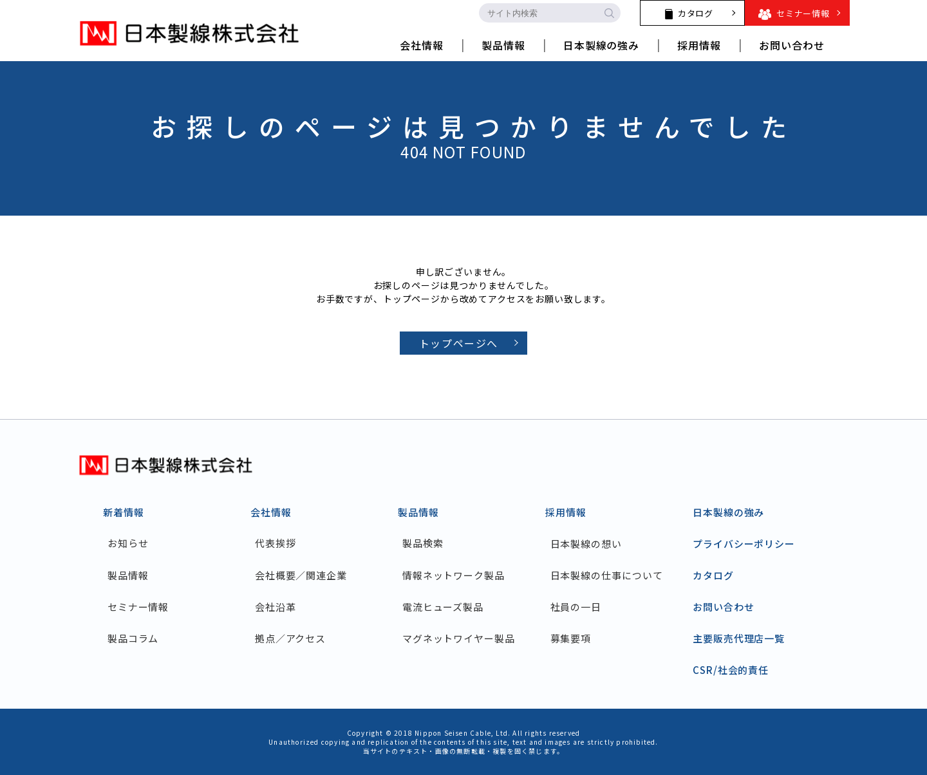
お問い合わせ (723, 606)
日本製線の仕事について (606, 575)
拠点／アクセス (291, 638)
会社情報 (271, 512)
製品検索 (423, 543)
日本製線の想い (586, 543)
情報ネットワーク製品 (454, 575)
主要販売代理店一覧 (739, 638)
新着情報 (123, 512)
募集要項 (571, 638)
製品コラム (134, 638)
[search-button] (609, 13)
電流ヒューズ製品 (443, 606)
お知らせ (128, 543)
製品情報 (128, 575)
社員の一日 (576, 606)
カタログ (713, 575)
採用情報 (565, 512)
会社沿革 (276, 606)
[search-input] (538, 13)
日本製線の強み (728, 512)
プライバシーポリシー (744, 543)
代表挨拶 (276, 543)
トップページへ (458, 343)
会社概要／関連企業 (302, 575)
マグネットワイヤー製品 (459, 638)
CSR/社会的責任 (731, 670)
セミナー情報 (138, 606)
